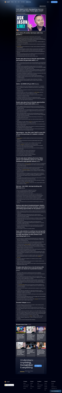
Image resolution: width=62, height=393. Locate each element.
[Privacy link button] (26, 383)
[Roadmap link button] (40, 388)
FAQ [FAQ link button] (15, 2)
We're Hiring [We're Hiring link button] (28, 2)
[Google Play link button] (54, 388)
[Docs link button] (33, 388)
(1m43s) (36, 60)
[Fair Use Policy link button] (26, 386)
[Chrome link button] (54, 383)
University (22, 144)
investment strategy (26, 169)
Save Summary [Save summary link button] (55, 391)
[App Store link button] (54, 386)
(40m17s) (42, 208)
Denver (30, 121)
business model (21, 284)
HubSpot (39, 256)
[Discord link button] (47, 385)
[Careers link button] (26, 388)
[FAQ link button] (40, 383)
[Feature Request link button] (40, 385)
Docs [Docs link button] (18, 2)
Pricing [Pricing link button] (12, 2)
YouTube (18, 257)
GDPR (35, 92)
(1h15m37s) (29, 302)
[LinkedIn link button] (47, 388)
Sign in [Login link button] (48, 2)
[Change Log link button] (40, 386)
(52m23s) (28, 236)
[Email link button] (47, 390)
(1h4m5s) (18, 270)
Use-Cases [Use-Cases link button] (22, 2)
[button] (18, 6)
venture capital (28, 163)
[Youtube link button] (47, 386)
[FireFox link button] (54, 385)
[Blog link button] (33, 385)
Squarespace (19, 46)
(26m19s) (38, 161)
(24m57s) (18, 135)
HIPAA (38, 92)
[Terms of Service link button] (26, 385)
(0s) (21, 34)
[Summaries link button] (33, 386)
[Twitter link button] (47, 383)
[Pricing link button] (33, 383)
